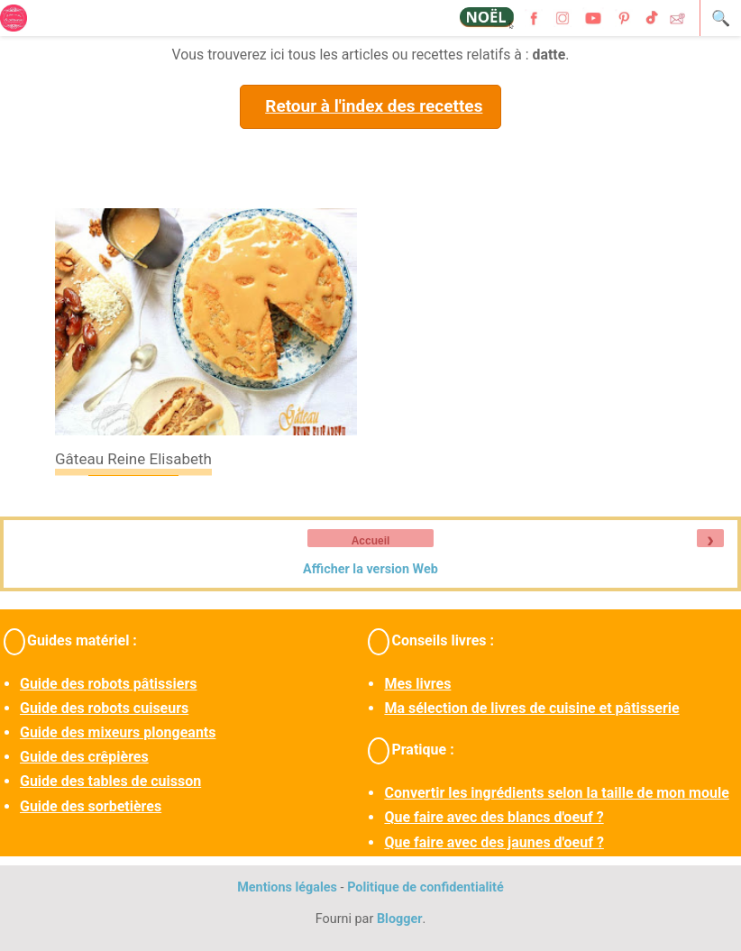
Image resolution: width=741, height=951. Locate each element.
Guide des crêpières (84, 756)
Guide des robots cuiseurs (104, 708)
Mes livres (417, 683)
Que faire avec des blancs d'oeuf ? (493, 817)
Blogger (400, 919)
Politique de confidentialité (425, 887)
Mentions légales (287, 887)
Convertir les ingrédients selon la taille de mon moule (556, 792)
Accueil (371, 541)
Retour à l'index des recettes (373, 106)
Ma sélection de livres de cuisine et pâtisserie (531, 708)
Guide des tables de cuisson (110, 781)
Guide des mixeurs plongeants (117, 732)
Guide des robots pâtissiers (108, 683)
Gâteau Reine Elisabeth (133, 459)
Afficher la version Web (370, 569)
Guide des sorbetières (90, 806)
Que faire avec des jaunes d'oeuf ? (493, 842)
